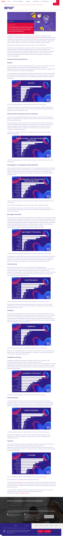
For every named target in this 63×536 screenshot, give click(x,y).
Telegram (56, 526)
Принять (40, 531)
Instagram (46, 526)
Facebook (36, 526)
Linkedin (51, 526)
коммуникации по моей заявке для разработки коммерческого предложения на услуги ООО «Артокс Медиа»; (14, 516)
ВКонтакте (41, 526)
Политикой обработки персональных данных (48, 512)
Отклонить (47, 531)
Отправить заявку (49, 517)
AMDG (3, 1)
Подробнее (39, 533)
